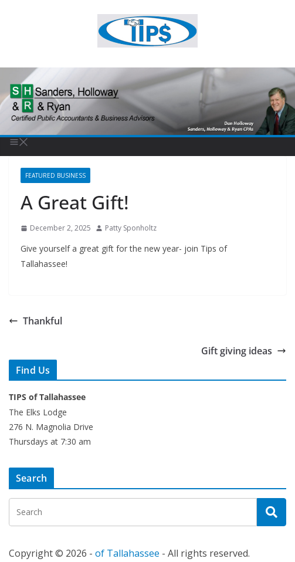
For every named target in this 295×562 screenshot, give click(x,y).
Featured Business (55, 175)
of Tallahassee (127, 553)
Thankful (35, 320)
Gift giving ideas (243, 350)
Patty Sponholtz (131, 228)
